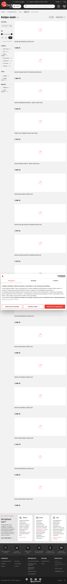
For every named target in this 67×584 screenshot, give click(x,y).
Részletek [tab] (33, 280)
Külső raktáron (3, 91)
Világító (5, 76)
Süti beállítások (32, 574)
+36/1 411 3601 (22, 537)
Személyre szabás (33, 306)
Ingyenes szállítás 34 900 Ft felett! (38, 1)
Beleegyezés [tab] (11, 280)
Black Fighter (3, 55)
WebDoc (60, 580)
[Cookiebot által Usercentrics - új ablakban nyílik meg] (58, 276)
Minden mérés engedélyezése (55, 306)
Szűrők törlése (34, 11)
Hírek (42, 563)
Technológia (17, 563)
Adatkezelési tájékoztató (31, 568)
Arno (4, 51)
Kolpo (25, 11)
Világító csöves (4, 79)
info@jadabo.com (40, 529)
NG (65, 580)
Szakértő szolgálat (19, 1)
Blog (64, 1)
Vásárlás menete (32, 571)
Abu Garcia (6, 49)
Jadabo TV (58, 1)
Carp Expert (6, 58)
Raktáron (5, 87)
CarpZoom (6, 61)
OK (10, 37)
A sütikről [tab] (55, 280)
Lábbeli (3, 566)
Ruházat (3, 563)
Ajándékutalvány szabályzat (32, 564)
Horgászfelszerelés (6, 561)
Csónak (16, 566)
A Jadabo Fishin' (45, 561)
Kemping (16, 561)
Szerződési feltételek (33, 561)
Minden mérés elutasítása (12, 306)
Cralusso (5, 66)
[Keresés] (26, 6)
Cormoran (5, 63)
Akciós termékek (7, 41)
